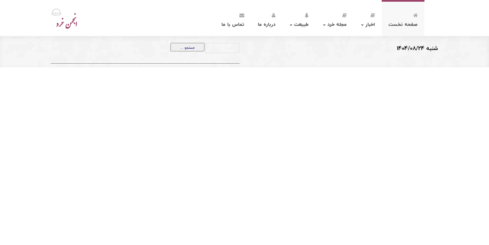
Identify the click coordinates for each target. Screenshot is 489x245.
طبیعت (299, 19)
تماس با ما (232, 19)
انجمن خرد (79, 18)
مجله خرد (335, 19)
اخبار (368, 19)
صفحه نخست (403, 19)
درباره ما (266, 19)
